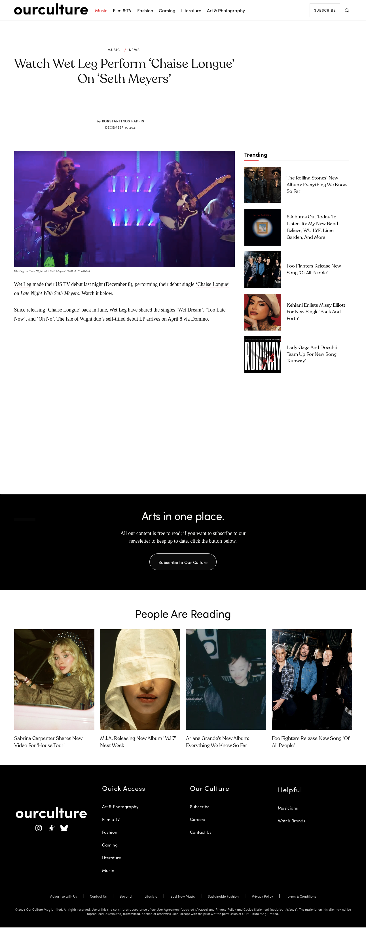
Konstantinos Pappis (123, 120)
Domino (199, 319)
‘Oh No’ (45, 319)
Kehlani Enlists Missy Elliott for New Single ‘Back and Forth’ (316, 312)
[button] (347, 10)
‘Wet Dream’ (189, 310)
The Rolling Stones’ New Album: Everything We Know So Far (317, 185)
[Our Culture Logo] (51, 9)
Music (113, 49)
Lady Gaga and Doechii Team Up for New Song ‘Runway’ (312, 354)
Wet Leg (22, 284)
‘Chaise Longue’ (212, 284)
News (134, 49)
